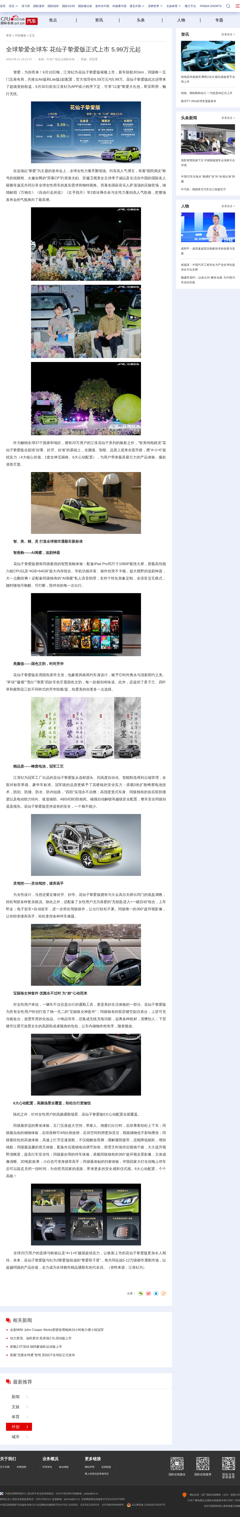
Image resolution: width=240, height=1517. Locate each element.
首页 (3, 6)
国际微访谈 (85, 6)
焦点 (62, 20)
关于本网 (5, 1467)
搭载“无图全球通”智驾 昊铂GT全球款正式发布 (42, 1355)
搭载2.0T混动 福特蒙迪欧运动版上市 (36, 1346)
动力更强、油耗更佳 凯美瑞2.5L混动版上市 (41, 1338)
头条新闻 (189, 118)
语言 (13, 6)
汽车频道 (20, 35)
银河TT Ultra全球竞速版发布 (198, 101)
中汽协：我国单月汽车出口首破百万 (203, 189)
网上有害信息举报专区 (97, 1473)
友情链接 (106, 1467)
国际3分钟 (68, 6)
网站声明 (89, 1467)
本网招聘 (21, 1467)
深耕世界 (155, 6)
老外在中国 (102, 6)
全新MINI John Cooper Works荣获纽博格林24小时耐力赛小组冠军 (57, 1330)
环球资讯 (47, 1467)
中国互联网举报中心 (13, 1493)
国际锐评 (53, 6)
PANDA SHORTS (211, 6)
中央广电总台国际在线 (61, 59)
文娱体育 (174, 6)
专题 (219, 20)
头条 (141, 20)
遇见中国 (137, 6)
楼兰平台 (190, 6)
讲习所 (26, 6)
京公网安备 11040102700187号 (145, 1504)
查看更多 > (228, 34)
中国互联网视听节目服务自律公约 (18, 1504)
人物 (181, 20)
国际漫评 (38, 6)
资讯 (99, 20)
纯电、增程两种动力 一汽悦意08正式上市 (206, 93)
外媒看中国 (119, 6)
